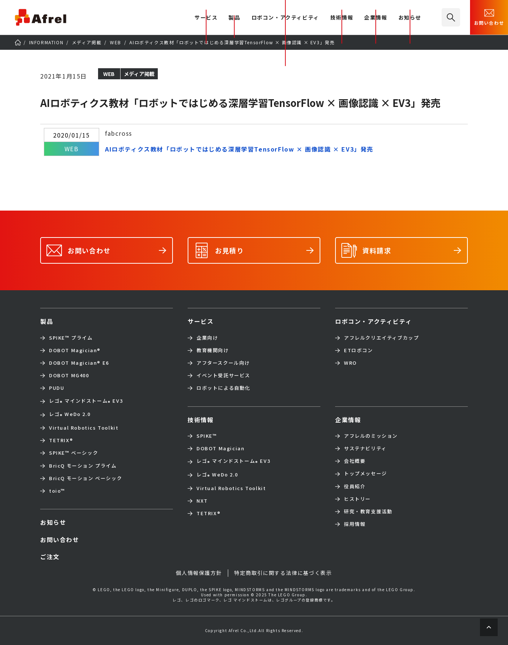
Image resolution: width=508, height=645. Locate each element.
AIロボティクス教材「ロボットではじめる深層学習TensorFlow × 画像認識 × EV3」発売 (239, 149)
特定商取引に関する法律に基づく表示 (283, 572)
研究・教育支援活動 (368, 511)
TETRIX (61, 440)
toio (57, 491)
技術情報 (341, 18)
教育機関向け (212, 350)
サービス (200, 321)
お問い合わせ (489, 16)
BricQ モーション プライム (83, 465)
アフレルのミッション (371, 436)
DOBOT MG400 (69, 375)
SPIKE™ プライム (71, 337)
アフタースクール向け (223, 363)
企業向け (207, 337)
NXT (202, 500)
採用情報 (354, 524)
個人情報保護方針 (199, 572)
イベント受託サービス (223, 375)
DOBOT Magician (75, 350)
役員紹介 (354, 486)
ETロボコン (358, 350)
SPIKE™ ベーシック (73, 453)
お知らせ (410, 18)
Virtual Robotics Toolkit (83, 427)
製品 (234, 18)
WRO (350, 363)
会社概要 (354, 461)
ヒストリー (357, 499)
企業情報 (375, 18)
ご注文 (50, 556)
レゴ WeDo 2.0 (69, 415)
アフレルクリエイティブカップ (381, 337)
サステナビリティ (365, 448)
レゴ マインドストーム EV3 (86, 401)
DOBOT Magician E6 (79, 363)
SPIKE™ (206, 436)
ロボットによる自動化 (223, 388)
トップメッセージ (365, 473)
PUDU (56, 388)
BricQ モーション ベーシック (85, 478)
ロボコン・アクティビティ (285, 18)
